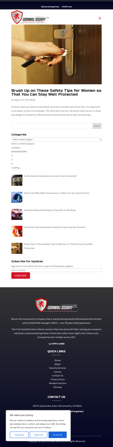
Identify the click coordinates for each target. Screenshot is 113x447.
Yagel (16, 99)
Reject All (38, 434)
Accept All (57, 434)
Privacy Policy (58, 379)
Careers (58, 371)
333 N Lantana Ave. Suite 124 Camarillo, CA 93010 (56, 405)
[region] (38, 425)
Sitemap (57, 387)
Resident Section (57, 383)
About (58, 364)
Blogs (32, 99)
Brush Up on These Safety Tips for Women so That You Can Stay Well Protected (56, 92)
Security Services (57, 367)
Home (58, 360)
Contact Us (57, 375)
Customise (19, 434)
